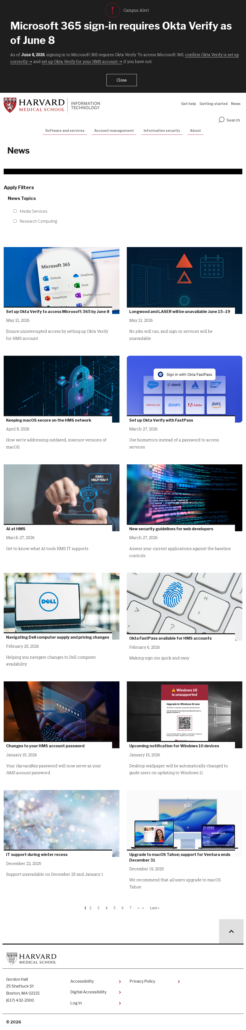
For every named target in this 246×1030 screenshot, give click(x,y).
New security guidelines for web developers (171, 529)
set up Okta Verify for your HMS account (80, 61)
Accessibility (82, 981)
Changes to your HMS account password (45, 746)
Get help (188, 104)
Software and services (64, 130)
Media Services (33, 211)
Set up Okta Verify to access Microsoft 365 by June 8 (57, 311)
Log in (76, 1003)
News (236, 104)
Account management (114, 130)
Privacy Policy (142, 981)
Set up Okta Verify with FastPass (161, 420)
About (195, 130)
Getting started (213, 104)
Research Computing (38, 221)
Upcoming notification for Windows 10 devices (174, 746)
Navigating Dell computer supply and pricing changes (57, 637)
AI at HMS (15, 529)
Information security (162, 130)
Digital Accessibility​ (88, 992)
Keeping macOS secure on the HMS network (48, 420)
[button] (121, 80)
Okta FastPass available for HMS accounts (170, 638)
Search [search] (229, 120)
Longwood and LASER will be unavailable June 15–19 (179, 311)
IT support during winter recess (37, 854)
